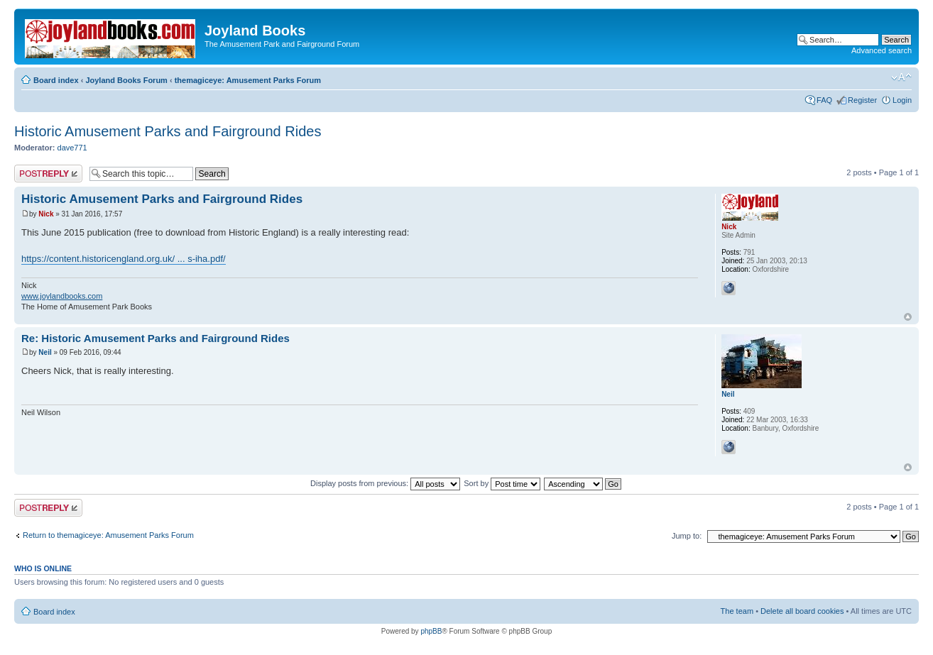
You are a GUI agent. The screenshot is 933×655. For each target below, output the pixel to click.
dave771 (72, 147)
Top (908, 317)
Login (902, 100)
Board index (56, 80)
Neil (44, 352)
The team (737, 611)
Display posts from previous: (385, 483)
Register (862, 100)
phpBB (431, 631)
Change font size (901, 77)
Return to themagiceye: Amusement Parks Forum (108, 535)
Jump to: (687, 536)
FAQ (824, 100)
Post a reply (48, 173)
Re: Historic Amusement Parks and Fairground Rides (155, 338)
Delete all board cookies (802, 611)
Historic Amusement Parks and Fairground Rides (167, 131)
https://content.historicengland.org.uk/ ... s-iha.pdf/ (123, 258)
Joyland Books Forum (126, 80)
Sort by (502, 483)
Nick (45, 214)
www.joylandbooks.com (61, 296)
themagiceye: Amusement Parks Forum (248, 80)
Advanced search (881, 50)
